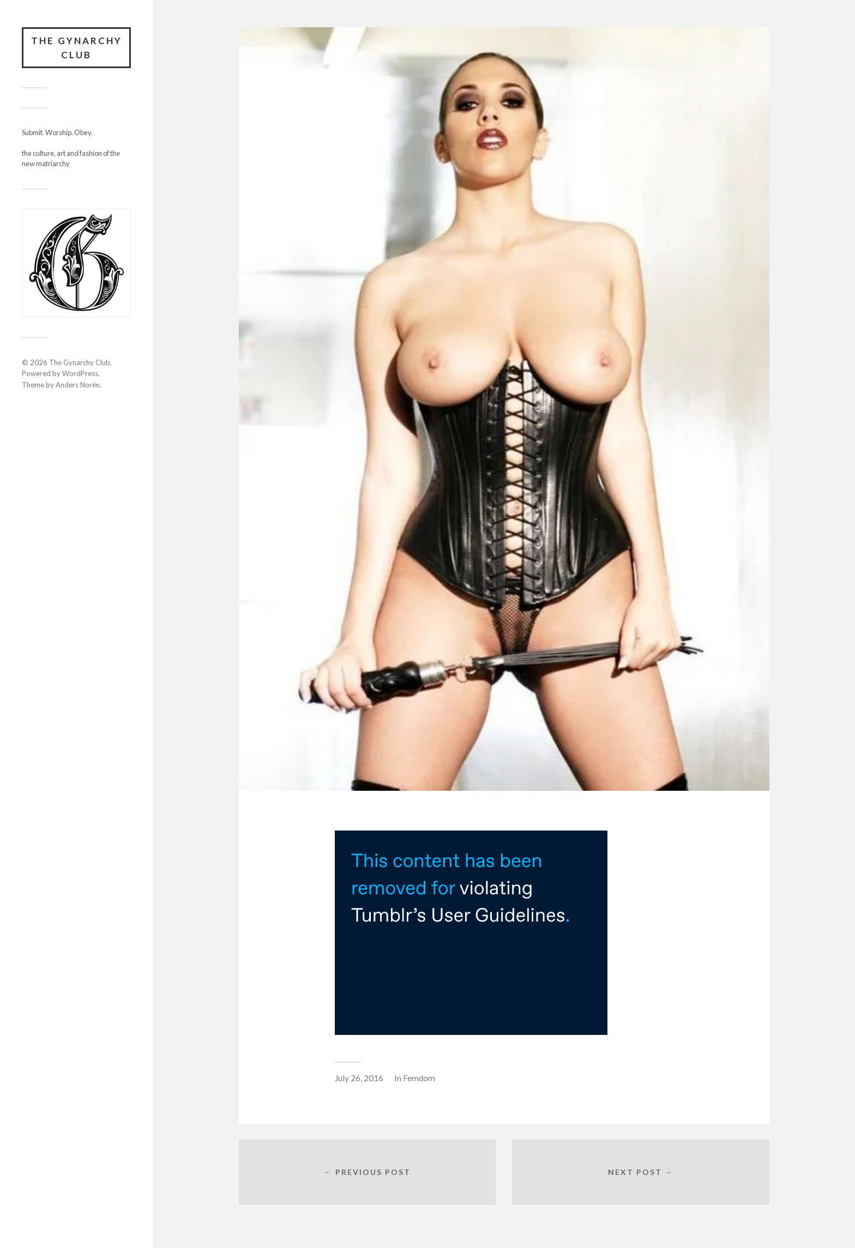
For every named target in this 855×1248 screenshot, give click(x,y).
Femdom (419, 1078)
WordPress (80, 373)
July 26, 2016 (359, 1078)
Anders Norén (78, 384)
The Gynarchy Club (76, 47)
